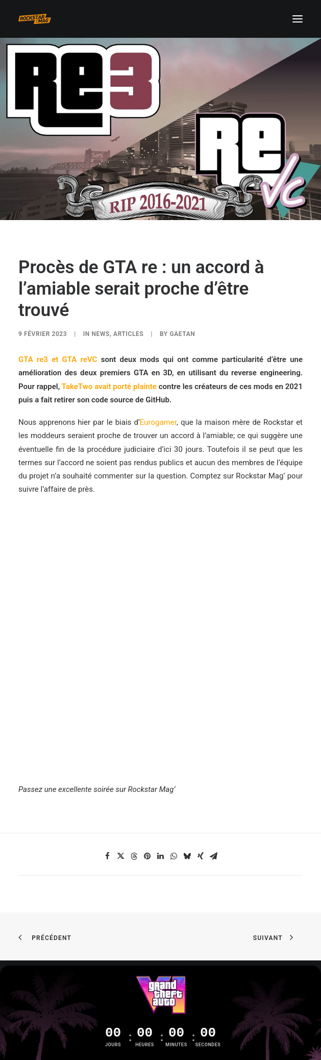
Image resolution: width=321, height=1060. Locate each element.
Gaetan (182, 334)
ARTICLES (128, 334)
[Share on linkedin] (161, 856)
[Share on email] (214, 856)
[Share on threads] (134, 856)
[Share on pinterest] (147, 856)
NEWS (101, 334)
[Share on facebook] (108, 856)
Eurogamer (158, 422)
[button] (297, 19)
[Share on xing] (200, 856)
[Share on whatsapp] (174, 856)
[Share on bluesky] (187, 856)
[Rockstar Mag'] (34, 19)
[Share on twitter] (121, 856)
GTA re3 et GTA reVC (57, 359)
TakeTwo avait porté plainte (109, 386)
